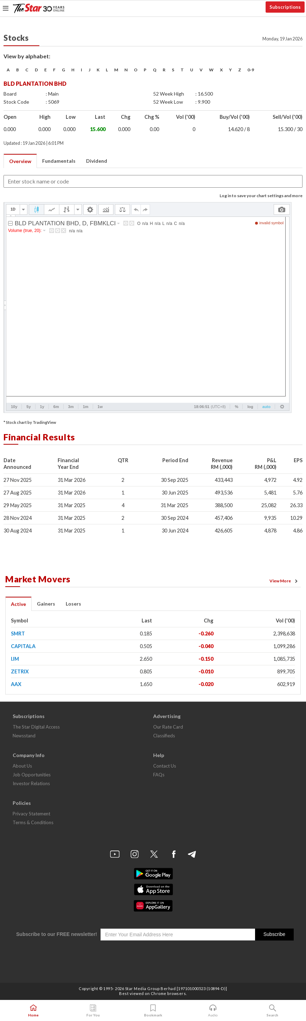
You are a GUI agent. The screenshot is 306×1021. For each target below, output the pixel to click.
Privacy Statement (31, 813)
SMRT (18, 633)
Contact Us (164, 766)
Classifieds (164, 735)
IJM (15, 659)
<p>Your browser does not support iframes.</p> (148, 307)
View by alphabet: (27, 56)
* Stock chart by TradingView (30, 422)
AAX (16, 684)
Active (18, 604)
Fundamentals (59, 161)
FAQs (158, 774)
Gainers (46, 604)
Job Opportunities (32, 774)
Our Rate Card (168, 727)
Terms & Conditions (33, 822)
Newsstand (24, 735)
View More (284, 581)
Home (33, 1010)
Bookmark (153, 1010)
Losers (73, 604)
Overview (20, 161)
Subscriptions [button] (285, 7)
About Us (22, 766)
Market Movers (38, 579)
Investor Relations (31, 783)
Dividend (96, 161)
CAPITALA (23, 646)
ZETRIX (20, 671)
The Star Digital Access (36, 727)
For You (93, 1010)
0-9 (250, 69)
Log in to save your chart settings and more (261, 195)
